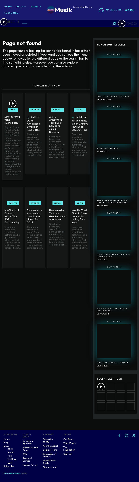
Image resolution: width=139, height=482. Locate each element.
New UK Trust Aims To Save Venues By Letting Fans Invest (79, 216)
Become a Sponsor (28, 442)
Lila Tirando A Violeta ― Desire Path (113, 255)
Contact (67, 454)
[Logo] (69, 10)
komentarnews (13, 473)
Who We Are (69, 443)
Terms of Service (27, 459)
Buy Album (114, 55)
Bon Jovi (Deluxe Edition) (113, 96)
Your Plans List (50, 445)
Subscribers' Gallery (49, 455)
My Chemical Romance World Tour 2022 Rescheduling (12, 216)
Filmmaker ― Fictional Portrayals (112, 309)
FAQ (25, 454)
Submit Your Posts (49, 461)
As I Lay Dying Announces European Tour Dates (33, 123)
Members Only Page (30, 448)
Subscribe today (48, 440)
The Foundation (69, 448)
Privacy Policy (30, 465)
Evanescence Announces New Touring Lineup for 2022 (34, 216)
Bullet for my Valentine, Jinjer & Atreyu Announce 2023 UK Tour (80, 123)
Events (35, 109)
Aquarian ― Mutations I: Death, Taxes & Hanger (113, 201)
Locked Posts (50, 449)
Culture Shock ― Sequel (113, 363)
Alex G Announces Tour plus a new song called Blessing (55, 124)
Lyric (13, 109)
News (57, 203)
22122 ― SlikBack (108, 148)
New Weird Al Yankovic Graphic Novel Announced (57, 215)
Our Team (68, 439)
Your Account (50, 467)
